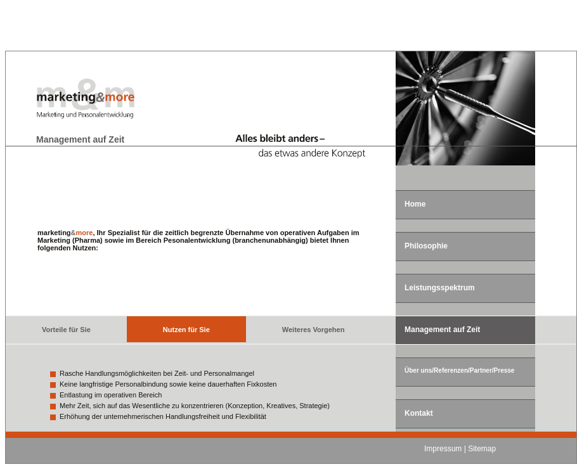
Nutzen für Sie (186, 329)
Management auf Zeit (442, 329)
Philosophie (426, 245)
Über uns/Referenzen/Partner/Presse (459, 370)
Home (415, 204)
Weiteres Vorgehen (313, 329)
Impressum (443, 448)
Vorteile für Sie (66, 329)
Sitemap (482, 448)
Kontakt (419, 413)
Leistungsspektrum (440, 287)
